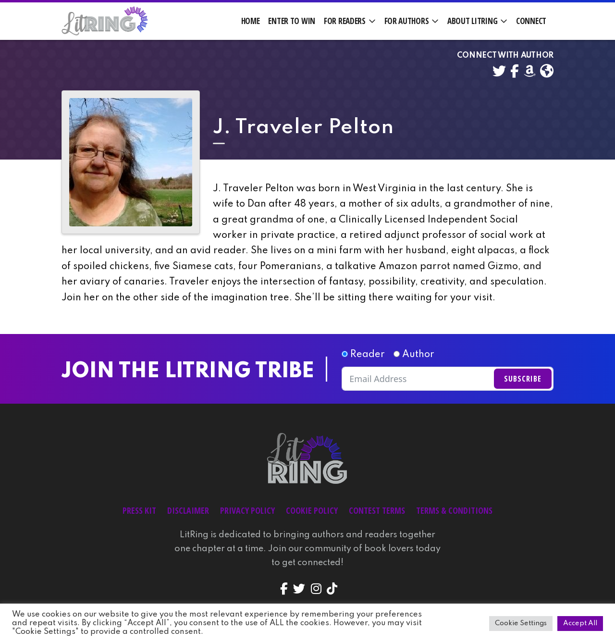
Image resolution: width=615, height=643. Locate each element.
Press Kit (139, 510)
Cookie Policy (312, 510)
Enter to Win (291, 20)
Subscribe (522, 378)
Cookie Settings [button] (521, 623)
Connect (531, 20)
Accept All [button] (580, 623)
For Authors (406, 20)
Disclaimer (188, 510)
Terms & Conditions (454, 510)
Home (250, 20)
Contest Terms (377, 510)
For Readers (345, 20)
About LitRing (472, 20)
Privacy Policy (247, 510)
